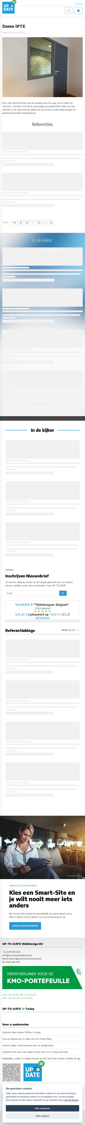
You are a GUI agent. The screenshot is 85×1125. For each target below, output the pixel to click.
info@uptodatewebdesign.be (17, 955)
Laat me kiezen (71, 1100)
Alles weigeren (42, 1116)
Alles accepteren (42, 1108)
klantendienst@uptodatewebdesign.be (22, 958)
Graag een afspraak (25, 926)
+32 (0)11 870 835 (11, 952)
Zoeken (79, 4)
